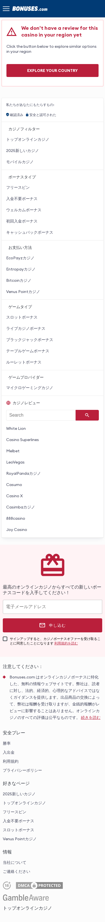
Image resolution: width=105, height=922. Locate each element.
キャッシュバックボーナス (29, 232)
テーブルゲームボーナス (27, 350)
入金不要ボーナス (22, 198)
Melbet (13, 450)
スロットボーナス (22, 317)
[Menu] (6, 9)
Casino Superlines (22, 439)
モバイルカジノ (20, 161)
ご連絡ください (16, 871)
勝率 (7, 743)
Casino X (14, 495)
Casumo (14, 484)
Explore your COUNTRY (52, 70)
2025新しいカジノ (22, 150)
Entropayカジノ (21, 269)
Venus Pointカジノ (23, 291)
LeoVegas (15, 462)
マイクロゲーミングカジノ (29, 387)
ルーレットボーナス (23, 362)
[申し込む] (52, 625)
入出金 (9, 752)
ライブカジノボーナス (25, 328)
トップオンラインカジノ (27, 139)
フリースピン (18, 187)
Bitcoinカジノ (18, 280)
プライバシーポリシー (22, 770)
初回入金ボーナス (22, 221)
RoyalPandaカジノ (23, 473)
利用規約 (10, 761)
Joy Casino (16, 529)
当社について (14, 862)
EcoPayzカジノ (20, 257)
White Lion (16, 428)
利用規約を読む (66, 643)
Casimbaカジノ (20, 507)
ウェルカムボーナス (23, 209)
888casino (15, 518)
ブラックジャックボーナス (29, 339)
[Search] (87, 415)
